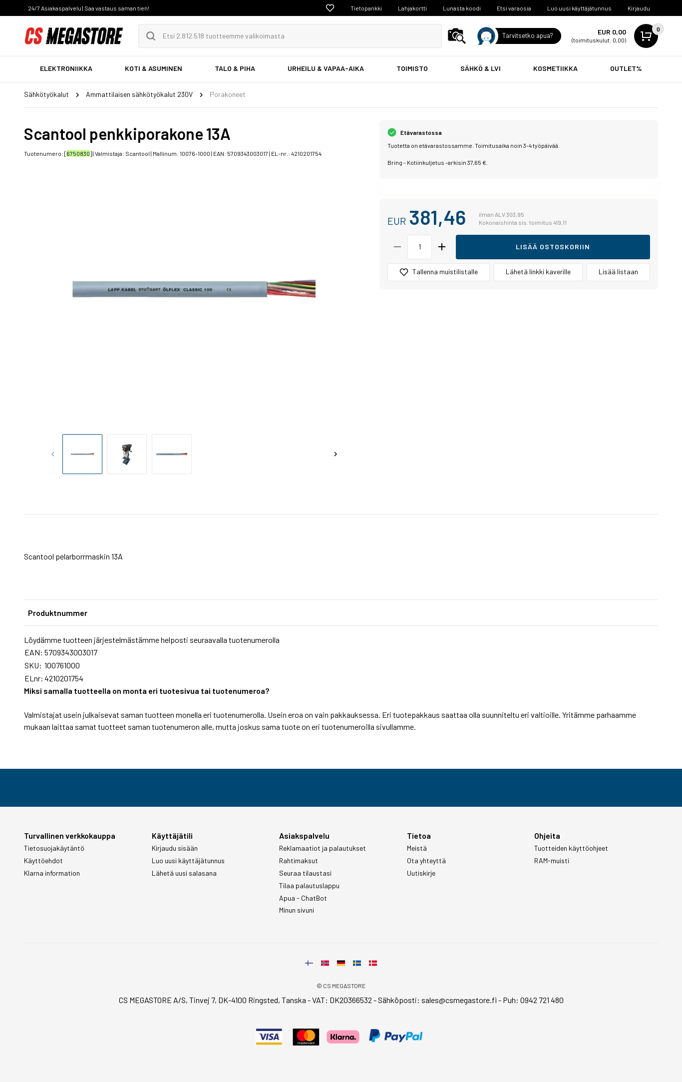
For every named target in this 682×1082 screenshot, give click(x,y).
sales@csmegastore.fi (459, 1000)
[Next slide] (335, 454)
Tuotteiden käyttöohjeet (571, 848)
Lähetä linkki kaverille (538, 271)
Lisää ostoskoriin (553, 246)
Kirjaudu (639, 7)
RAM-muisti (551, 861)
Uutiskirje (421, 873)
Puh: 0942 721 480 (533, 1000)
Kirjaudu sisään (175, 848)
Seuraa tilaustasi (305, 873)
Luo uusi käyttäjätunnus (579, 7)
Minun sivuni (296, 910)
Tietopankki (366, 7)
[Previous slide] (52, 454)
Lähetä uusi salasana (184, 873)
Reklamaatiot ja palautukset (322, 848)
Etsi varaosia (514, 7)
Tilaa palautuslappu (309, 886)
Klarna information (52, 873)
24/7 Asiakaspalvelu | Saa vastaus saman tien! (88, 7)
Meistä (417, 848)
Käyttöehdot (43, 861)
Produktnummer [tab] (57, 612)
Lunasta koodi (462, 7)
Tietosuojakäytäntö (54, 848)
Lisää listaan (618, 271)
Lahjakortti (412, 7)
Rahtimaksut (298, 861)
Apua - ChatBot (303, 898)
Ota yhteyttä (426, 861)
